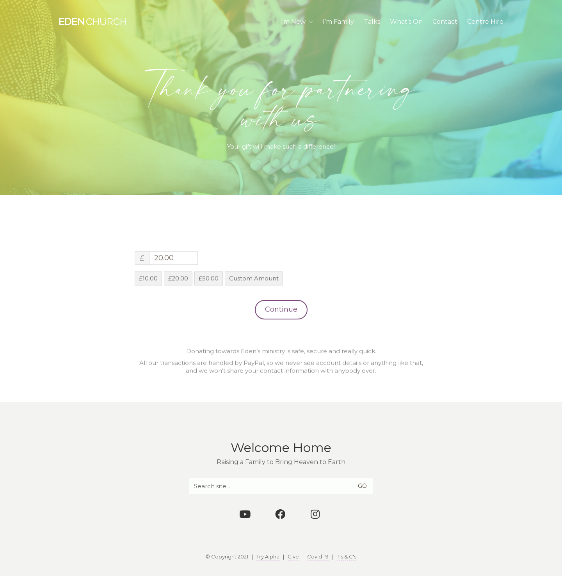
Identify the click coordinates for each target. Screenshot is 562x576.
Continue (281, 341)
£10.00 (148, 310)
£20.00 (178, 310)
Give (293, 556)
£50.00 (209, 310)
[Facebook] (280, 514)
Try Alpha (267, 556)
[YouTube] (245, 514)
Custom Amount (254, 310)
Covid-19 (318, 556)
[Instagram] (315, 514)
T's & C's (346, 556)
